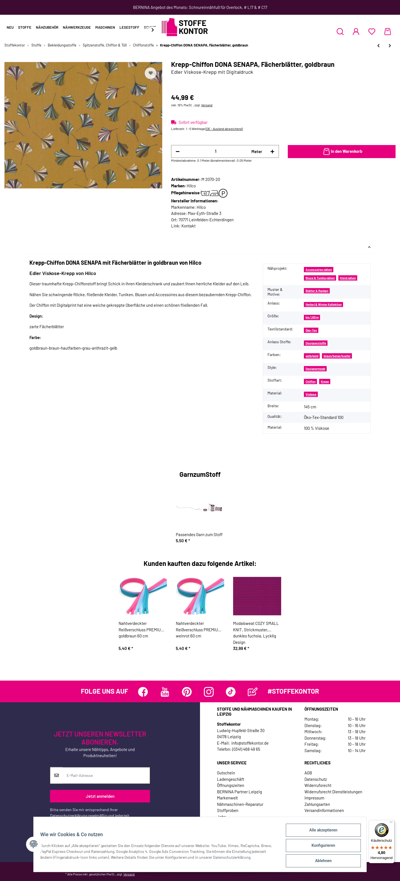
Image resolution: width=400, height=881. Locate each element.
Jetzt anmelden (100, 796)
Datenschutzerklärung (68, 815)
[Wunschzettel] (372, 31)
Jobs (221, 816)
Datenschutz (315, 779)
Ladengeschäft (230, 779)
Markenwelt (227, 797)
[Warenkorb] (388, 31)
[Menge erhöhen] (272, 151)
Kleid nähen (348, 278)
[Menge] (216, 151)
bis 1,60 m (312, 317)
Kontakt (188, 225)
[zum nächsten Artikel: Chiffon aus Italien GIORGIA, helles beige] (390, 45)
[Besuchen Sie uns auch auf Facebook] (143, 692)
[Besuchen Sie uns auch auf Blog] (253, 692)
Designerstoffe (316, 343)
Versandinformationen (324, 810)
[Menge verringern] (177, 151)
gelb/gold (312, 356)
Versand (206, 105)
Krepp (325, 381)
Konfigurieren (321, 847)
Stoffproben (227, 810)
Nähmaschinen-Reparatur (240, 804)
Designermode (315, 368)
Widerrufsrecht (317, 785)
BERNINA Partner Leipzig (239, 791)
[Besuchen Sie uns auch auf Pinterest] (187, 692)
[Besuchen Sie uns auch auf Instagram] (209, 692)
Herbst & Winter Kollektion (324, 304)
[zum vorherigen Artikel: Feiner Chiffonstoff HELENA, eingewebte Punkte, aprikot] (378, 45)
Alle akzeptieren (321, 832)
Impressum (314, 797)
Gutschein (226, 772)
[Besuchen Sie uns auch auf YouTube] (165, 692)
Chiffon (311, 381)
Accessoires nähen (319, 269)
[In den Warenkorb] (342, 151)
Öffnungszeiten (230, 785)
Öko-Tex (311, 330)
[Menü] (391, 823)
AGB (308, 772)
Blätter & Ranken (317, 291)
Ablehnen (321, 861)
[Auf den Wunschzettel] (150, 73)
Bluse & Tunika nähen (320, 278)
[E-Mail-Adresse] (106, 775)
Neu (10, 27)
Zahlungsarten (317, 804)
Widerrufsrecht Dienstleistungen (333, 791)
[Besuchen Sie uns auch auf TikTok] (231, 692)
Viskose (311, 394)
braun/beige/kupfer (337, 356)
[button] (340, 31)
